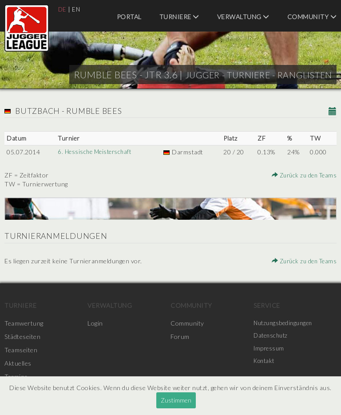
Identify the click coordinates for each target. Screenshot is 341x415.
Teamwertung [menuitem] (24, 323)
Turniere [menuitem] (179, 16)
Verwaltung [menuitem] (243, 16)
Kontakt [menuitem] (266, 363)
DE (62, 9)
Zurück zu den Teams (302, 175)
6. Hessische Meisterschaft (96, 152)
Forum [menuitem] (180, 336)
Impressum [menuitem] (270, 350)
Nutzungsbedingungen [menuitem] (285, 323)
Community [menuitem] (312, 16)
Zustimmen (176, 400)
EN (76, 9)
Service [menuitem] (267, 305)
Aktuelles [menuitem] (18, 363)
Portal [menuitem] (129, 16)
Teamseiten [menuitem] (20, 350)
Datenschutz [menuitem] (272, 336)
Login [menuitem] (95, 323)
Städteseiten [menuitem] (22, 336)
